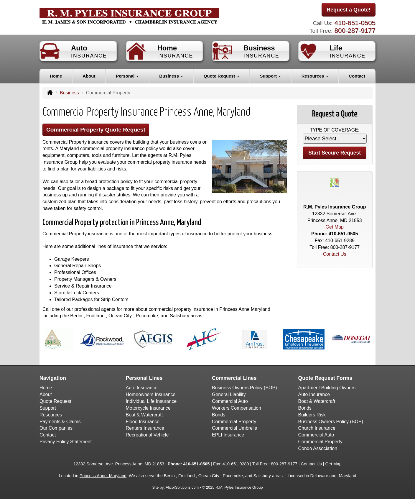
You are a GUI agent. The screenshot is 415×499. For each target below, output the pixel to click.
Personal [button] (127, 75)
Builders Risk (312, 414)
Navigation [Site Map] (52, 378)
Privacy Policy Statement (65, 441)
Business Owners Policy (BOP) (244, 387)
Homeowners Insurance (151, 394)
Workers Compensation (236, 408)
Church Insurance (316, 428)
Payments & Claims (60, 421)
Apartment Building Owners (327, 387)
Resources (50, 414)
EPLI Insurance (228, 434)
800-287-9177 (355, 30)
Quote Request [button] (221, 75)
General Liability (229, 394)
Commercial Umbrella (234, 428)
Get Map (335, 226)
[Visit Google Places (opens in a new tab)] (334, 182)
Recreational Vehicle (147, 434)
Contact (357, 75)
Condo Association (317, 448)
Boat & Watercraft (144, 414)
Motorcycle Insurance (148, 408)
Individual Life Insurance (151, 401)
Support (47, 408)
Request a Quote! (348, 10)
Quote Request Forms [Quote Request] (325, 378)
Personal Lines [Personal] (144, 378)
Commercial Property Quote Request (95, 130)
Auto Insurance (142, 387)
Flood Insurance (143, 421)
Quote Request (55, 401)
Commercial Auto (230, 401)
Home (56, 75)
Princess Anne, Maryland (103, 475)
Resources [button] (315, 75)
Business (69, 92)
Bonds (218, 414)
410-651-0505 (355, 23)
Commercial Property (234, 421)
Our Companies (56, 428)
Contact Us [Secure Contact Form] (334, 254)
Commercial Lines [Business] (234, 378)
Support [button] (270, 75)
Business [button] (171, 75)
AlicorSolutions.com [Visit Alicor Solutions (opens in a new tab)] (182, 487)
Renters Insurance (145, 428)
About (89, 75)
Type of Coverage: (334, 129)
